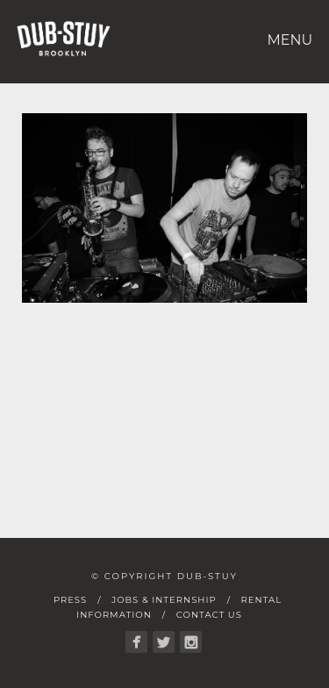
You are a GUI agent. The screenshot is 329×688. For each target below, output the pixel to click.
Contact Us (209, 614)
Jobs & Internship (163, 600)
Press (70, 600)
